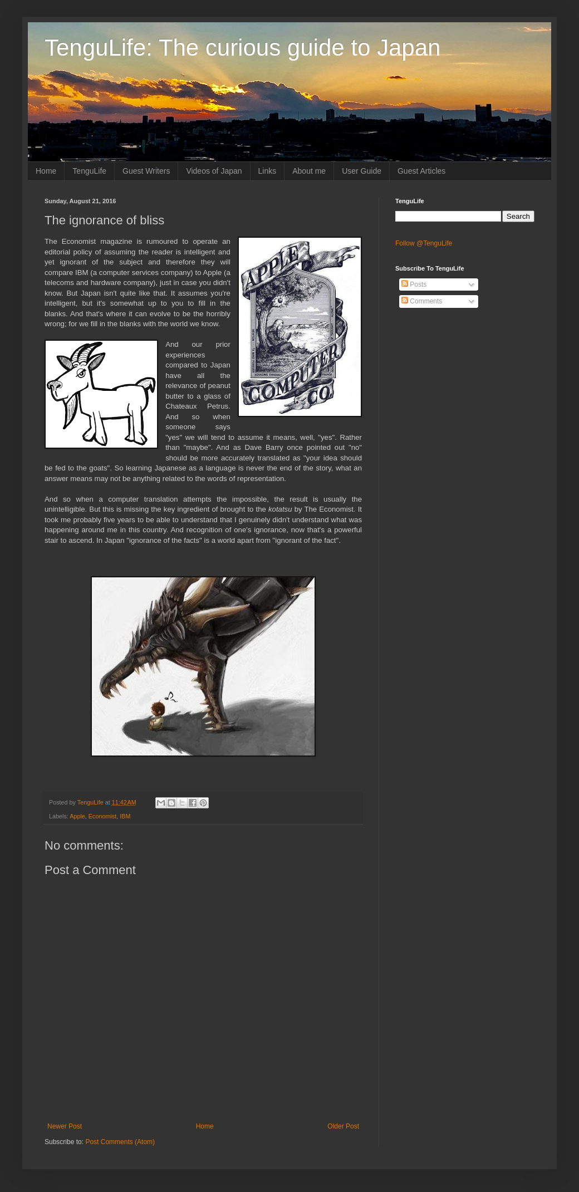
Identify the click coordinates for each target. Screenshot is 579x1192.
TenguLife (89, 170)
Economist (102, 816)
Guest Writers (146, 170)
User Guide (361, 170)
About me (309, 170)
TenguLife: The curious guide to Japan (242, 48)
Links (267, 170)
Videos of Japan (214, 170)
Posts (413, 284)
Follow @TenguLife (423, 243)
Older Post (343, 1126)
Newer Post (64, 1126)
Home (46, 170)
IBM (125, 816)
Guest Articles (421, 170)
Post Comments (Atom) (120, 1142)
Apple (77, 816)
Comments (421, 301)
